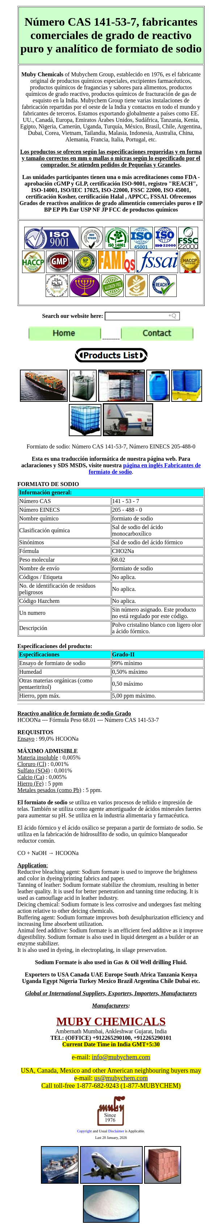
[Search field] (142, 316)
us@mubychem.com (121, 1078)
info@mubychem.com (121, 1057)
